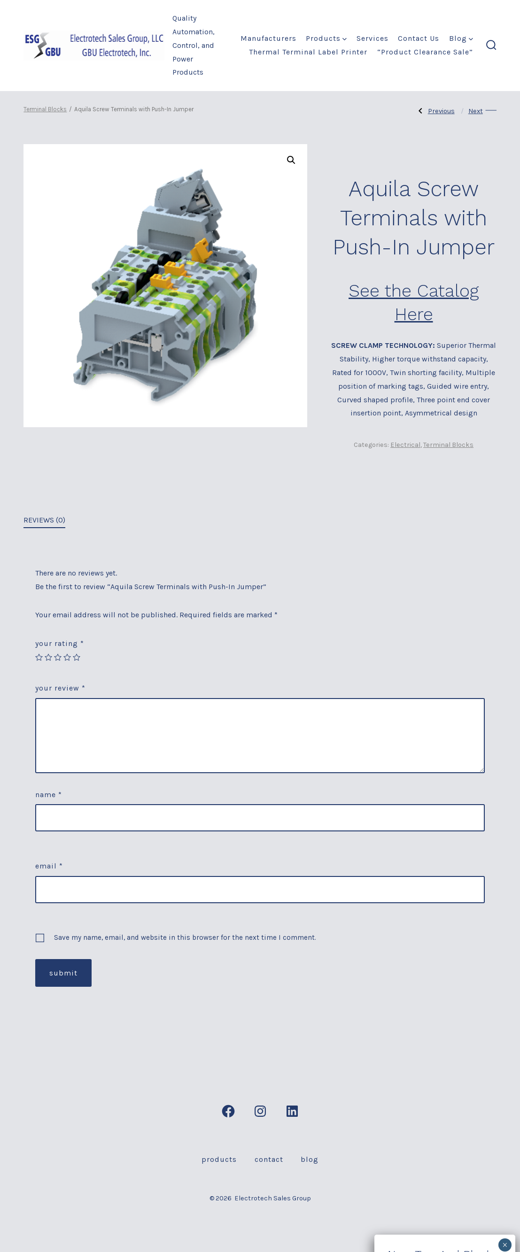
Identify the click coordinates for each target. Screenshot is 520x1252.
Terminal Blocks (45, 109)
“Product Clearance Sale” (425, 51)
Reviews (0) (44, 519)
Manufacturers (268, 38)
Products (326, 38)
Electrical (405, 445)
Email (49, 865)
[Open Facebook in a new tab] (228, 1111)
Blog (461, 38)
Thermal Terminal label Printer (308, 51)
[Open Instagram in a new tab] (260, 1111)
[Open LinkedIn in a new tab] (292, 1111)
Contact (269, 1159)
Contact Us (418, 38)
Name (48, 794)
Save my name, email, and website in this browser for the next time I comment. (185, 937)
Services (372, 38)
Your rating (59, 643)
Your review (60, 688)
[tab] (44, 521)
